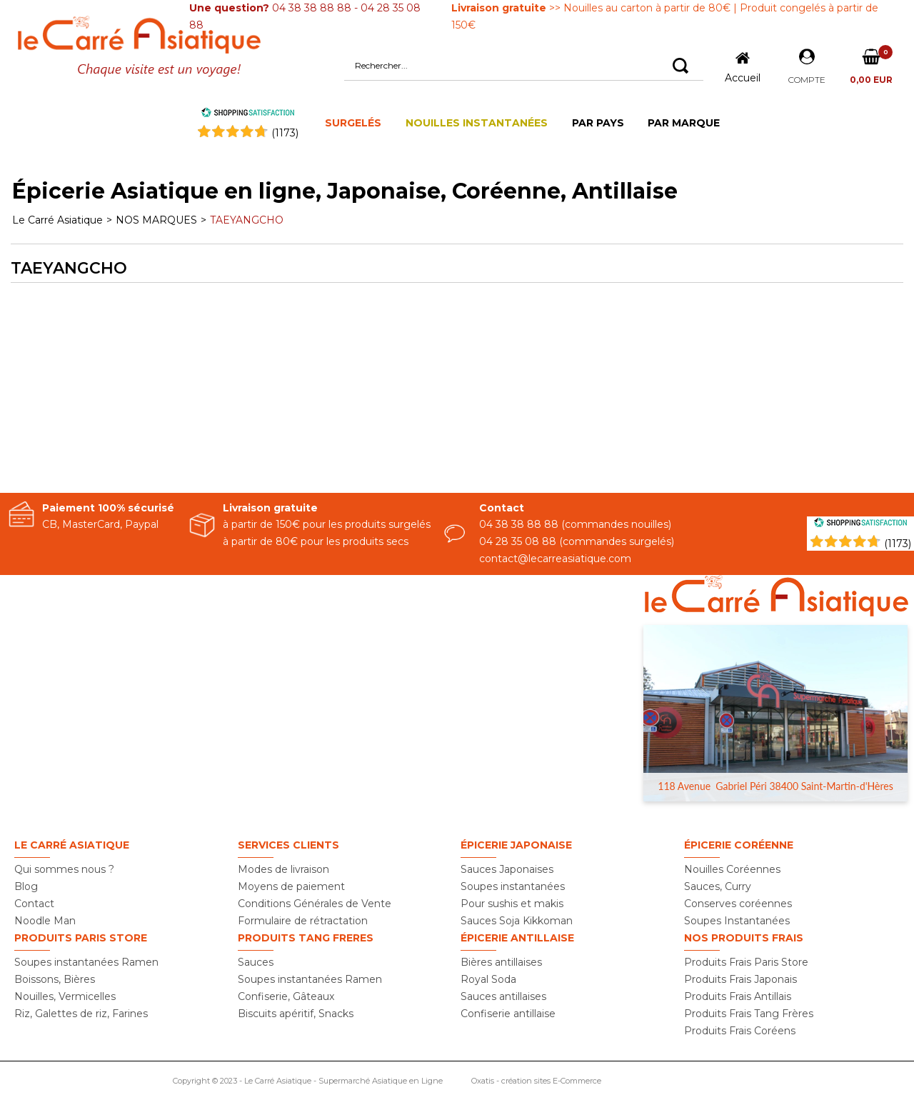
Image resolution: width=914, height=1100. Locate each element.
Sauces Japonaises (507, 869)
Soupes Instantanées (737, 920)
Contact (34, 903)
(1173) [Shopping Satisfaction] (897, 543)
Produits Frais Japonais (740, 979)
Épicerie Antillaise (517, 937)
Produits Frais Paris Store (746, 962)
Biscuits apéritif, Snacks (295, 1013)
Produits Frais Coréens (739, 1030)
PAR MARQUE (684, 122)
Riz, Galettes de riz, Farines (81, 1013)
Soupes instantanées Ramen (86, 962)
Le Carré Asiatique (57, 220)
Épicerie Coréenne (738, 845)
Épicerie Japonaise (516, 845)
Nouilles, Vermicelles (65, 996)
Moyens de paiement (291, 886)
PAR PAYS (598, 122)
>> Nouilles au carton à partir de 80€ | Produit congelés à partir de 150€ (664, 16)
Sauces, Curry (717, 886)
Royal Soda (488, 979)
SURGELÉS (353, 122)
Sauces (255, 962)
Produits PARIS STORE (80, 937)
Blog (26, 886)
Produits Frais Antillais (737, 996)
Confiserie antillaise (508, 1013)
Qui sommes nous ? (64, 869)
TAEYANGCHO (246, 220)
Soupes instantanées (513, 886)
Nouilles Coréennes (732, 869)
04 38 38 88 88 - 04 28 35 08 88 (305, 16)
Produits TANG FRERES (305, 937)
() (284, 132)
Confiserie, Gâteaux (286, 996)
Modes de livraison (283, 869)
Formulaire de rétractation (303, 920)
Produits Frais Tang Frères (748, 1013)
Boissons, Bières (54, 979)
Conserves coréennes (738, 903)
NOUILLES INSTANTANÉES (477, 122)
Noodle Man (45, 920)
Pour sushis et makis (512, 903)
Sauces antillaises (503, 996)
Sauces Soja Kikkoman (517, 920)
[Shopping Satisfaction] (860, 524)
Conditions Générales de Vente (314, 903)
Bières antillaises (501, 962)
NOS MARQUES (156, 220)
